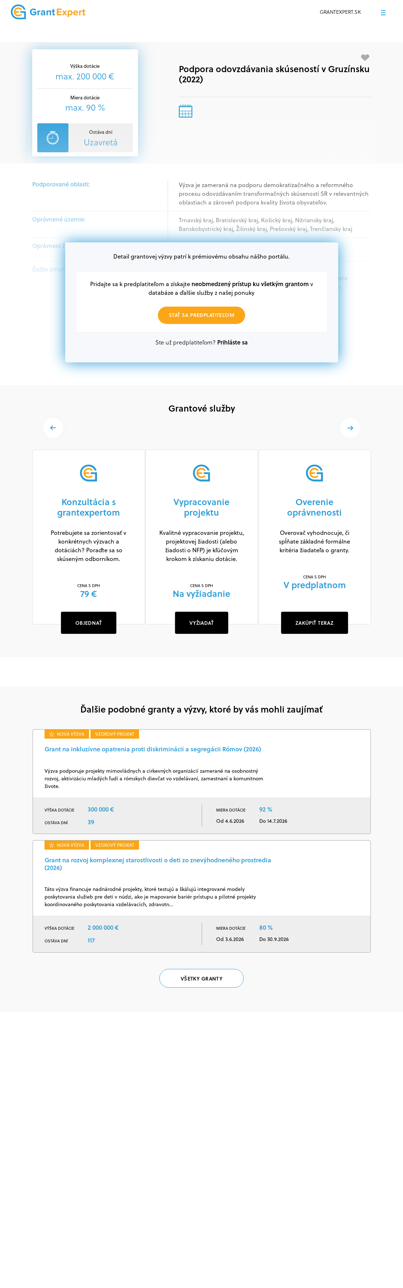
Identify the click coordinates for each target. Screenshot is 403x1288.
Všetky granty (201, 978)
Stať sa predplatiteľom (201, 315)
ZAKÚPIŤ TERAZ (314, 623)
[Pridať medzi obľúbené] (365, 57)
